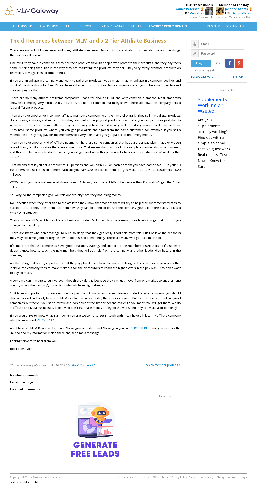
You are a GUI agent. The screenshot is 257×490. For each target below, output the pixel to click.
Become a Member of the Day (234, 16)
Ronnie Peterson (187, 9)
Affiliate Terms (161, 477)
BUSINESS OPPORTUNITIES (225, 26)
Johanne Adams (236, 9)
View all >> (197, 13)
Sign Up (238, 76)
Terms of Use (142, 477)
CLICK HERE (45, 320)
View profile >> (241, 13)
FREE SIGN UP (22, 26)
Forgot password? (202, 76)
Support (193, 477)
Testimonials (125, 477)
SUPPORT (86, 26)
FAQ (69, 26)
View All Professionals (201, 16)
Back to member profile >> (162, 365)
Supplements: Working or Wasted (213, 105)
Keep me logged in (205, 70)
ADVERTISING (49, 26)
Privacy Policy (179, 477)
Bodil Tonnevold (83, 365)
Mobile (35, 482)
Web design (207, 477)
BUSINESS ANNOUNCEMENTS (121, 26)
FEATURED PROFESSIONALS (168, 26)
